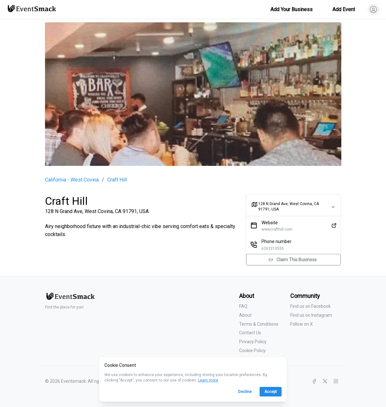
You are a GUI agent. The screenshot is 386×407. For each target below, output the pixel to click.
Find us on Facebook (310, 306)
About (245, 315)
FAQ (243, 306)
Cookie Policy (252, 350)
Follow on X (301, 324)
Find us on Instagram (311, 315)
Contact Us (250, 332)
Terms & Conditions (258, 324)
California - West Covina (72, 179)
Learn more (208, 380)
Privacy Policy (253, 341)
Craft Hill (117, 179)
